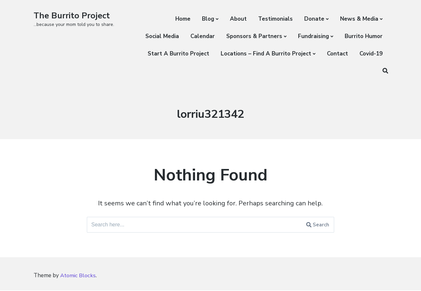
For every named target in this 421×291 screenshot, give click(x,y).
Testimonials (275, 19)
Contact (337, 53)
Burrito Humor (364, 36)
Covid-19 (371, 53)
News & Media (359, 19)
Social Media (162, 36)
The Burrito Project (73, 15)
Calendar (202, 36)
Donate (314, 19)
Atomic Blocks (78, 276)
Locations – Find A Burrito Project (266, 53)
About (238, 19)
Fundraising (313, 36)
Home (182, 19)
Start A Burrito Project (178, 53)
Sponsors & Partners (254, 36)
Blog (208, 19)
